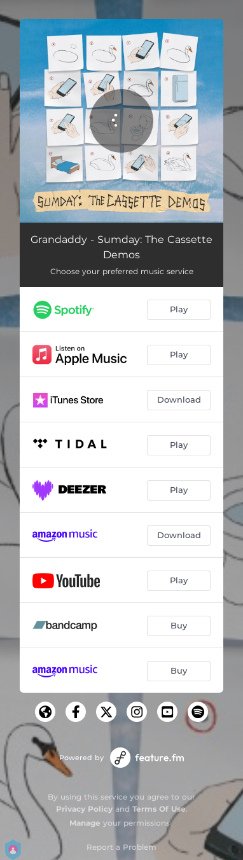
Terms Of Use (159, 809)
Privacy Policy (84, 809)
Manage (85, 823)
